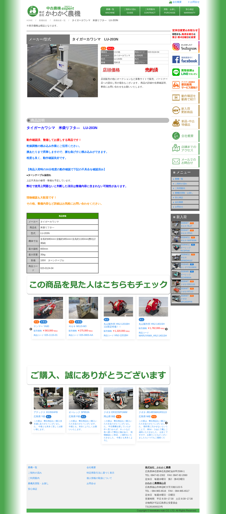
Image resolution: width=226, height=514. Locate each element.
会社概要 (175, 2)
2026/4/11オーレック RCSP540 (188, 247)
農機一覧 (177, 179)
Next (94, 79)
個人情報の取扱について (99, 478)
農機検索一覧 (59, 20)
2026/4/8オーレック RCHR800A (187, 274)
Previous (30, 79)
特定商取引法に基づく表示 (100, 473)
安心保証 (177, 197)
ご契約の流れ (179, 183)
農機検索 (43, 20)
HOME (30, 20)
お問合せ (193, 2)
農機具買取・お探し (182, 193)
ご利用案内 (178, 188)
